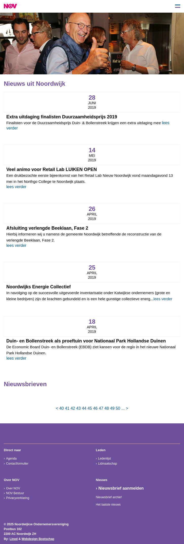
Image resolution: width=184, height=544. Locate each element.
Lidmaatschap (107, 463)
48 (106, 408)
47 (101, 408)
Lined (14, 539)
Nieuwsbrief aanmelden (121, 488)
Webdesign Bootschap (38, 539)
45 (89, 408)
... (123, 408)
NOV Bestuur (15, 493)
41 (67, 408)
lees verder (16, 187)
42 (72, 408)
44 (84, 408)
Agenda (11, 458)
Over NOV (13, 488)
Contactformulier (17, 463)
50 (118, 408)
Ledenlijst (104, 458)
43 (78, 408)
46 (95, 408)
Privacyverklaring (17, 498)
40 (61, 408)
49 (112, 408)
